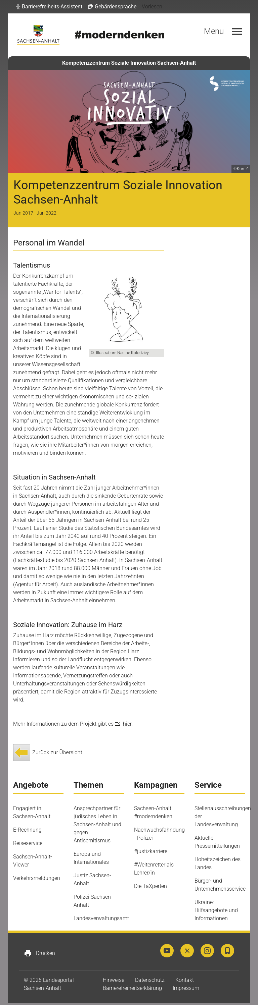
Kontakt (184, 980)
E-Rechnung (27, 830)
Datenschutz (150, 980)
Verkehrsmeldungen (36, 878)
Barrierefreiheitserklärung (132, 988)
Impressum (186, 988)
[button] (49, 7)
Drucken (39, 953)
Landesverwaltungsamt (101, 918)
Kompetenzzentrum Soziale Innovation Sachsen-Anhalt (129, 63)
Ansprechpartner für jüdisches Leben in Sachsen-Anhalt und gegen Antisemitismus (97, 824)
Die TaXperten (150, 886)
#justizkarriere (150, 851)
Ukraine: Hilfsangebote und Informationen (216, 910)
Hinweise (113, 980)
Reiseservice (27, 843)
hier (127, 724)
